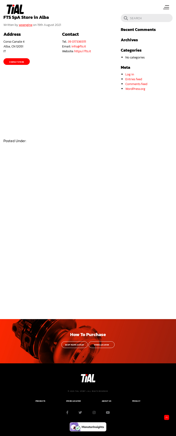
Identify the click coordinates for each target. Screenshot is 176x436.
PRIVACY (136, 401)
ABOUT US (106, 401)
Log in (129, 74)
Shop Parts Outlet (74, 345)
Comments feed (136, 84)
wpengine (25, 24)
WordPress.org (135, 88)
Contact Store (16, 62)
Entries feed (133, 79)
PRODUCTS (40, 401)
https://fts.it (82, 51)
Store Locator (101, 345)
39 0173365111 (77, 41)
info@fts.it (79, 46)
